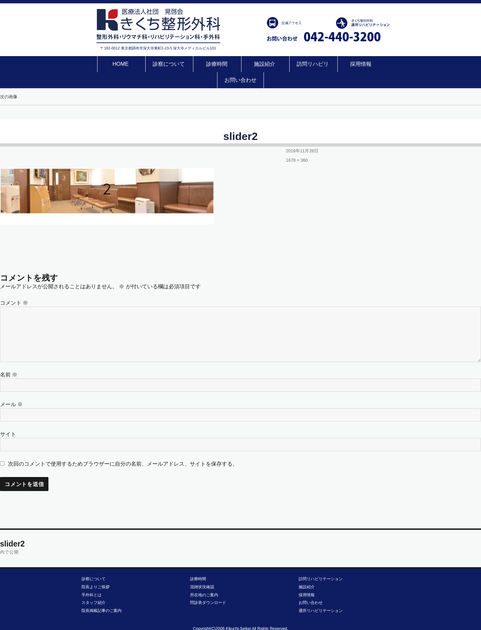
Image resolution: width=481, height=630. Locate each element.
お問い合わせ (380, 64)
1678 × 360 (297, 144)
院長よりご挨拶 (96, 571)
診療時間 (194, 64)
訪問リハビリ (287, 64)
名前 (8, 358)
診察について (148, 64)
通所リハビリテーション (321, 594)
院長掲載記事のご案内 (102, 594)
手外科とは (92, 579)
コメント (14, 287)
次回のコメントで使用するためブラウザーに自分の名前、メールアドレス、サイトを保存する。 (123, 448)
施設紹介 (240, 64)
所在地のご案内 (204, 579)
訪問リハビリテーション (321, 563)
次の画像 (8, 80)
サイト (8, 418)
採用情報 (333, 64)
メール (11, 388)
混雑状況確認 (202, 571)
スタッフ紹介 (94, 586)
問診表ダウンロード (208, 586)
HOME (101, 64)
